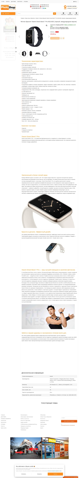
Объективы (42, 414)
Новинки (42, 426)
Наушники (42, 422)
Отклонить (23, 474)
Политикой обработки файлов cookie (54, 470)
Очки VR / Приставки (25, 420)
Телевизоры (23, 429)
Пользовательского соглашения (68, 425)
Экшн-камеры (43, 424)
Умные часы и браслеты (45, 416)
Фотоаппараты (24, 414)
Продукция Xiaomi (44, 420)
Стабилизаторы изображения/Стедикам (30, 424)
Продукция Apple (24, 427)
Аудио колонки (24, 422)
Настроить (39, 474)
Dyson (41, 427)
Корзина (76, 14)
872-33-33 (35, 6)
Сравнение (70, 13)
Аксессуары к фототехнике (27, 416)
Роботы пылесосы (25, 418)
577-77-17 (45, 6)
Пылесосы (42, 418)
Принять (55, 474)
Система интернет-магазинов (70, 477)
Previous (19, 36)
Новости (3, 426)
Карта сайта (3, 427)
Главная (22, 18)
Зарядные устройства (26, 426)
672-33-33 (35, 4)
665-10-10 (45, 4)
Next (49, 36)
